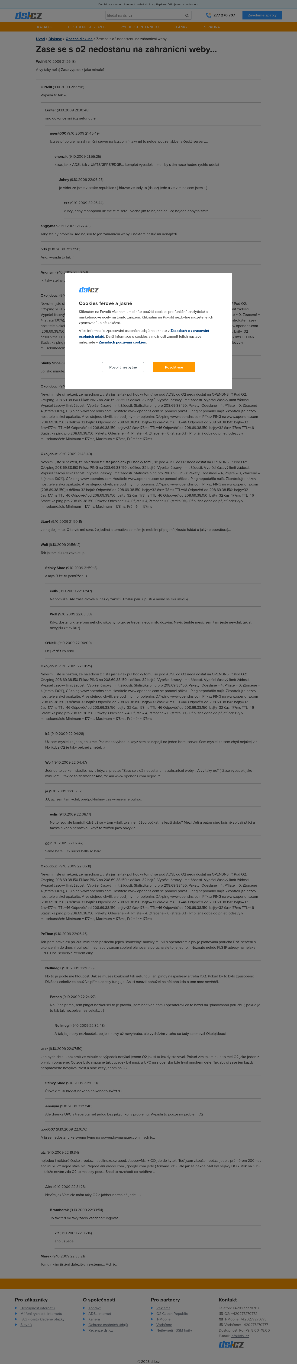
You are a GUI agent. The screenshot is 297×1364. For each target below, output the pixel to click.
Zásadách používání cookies (122, 342)
